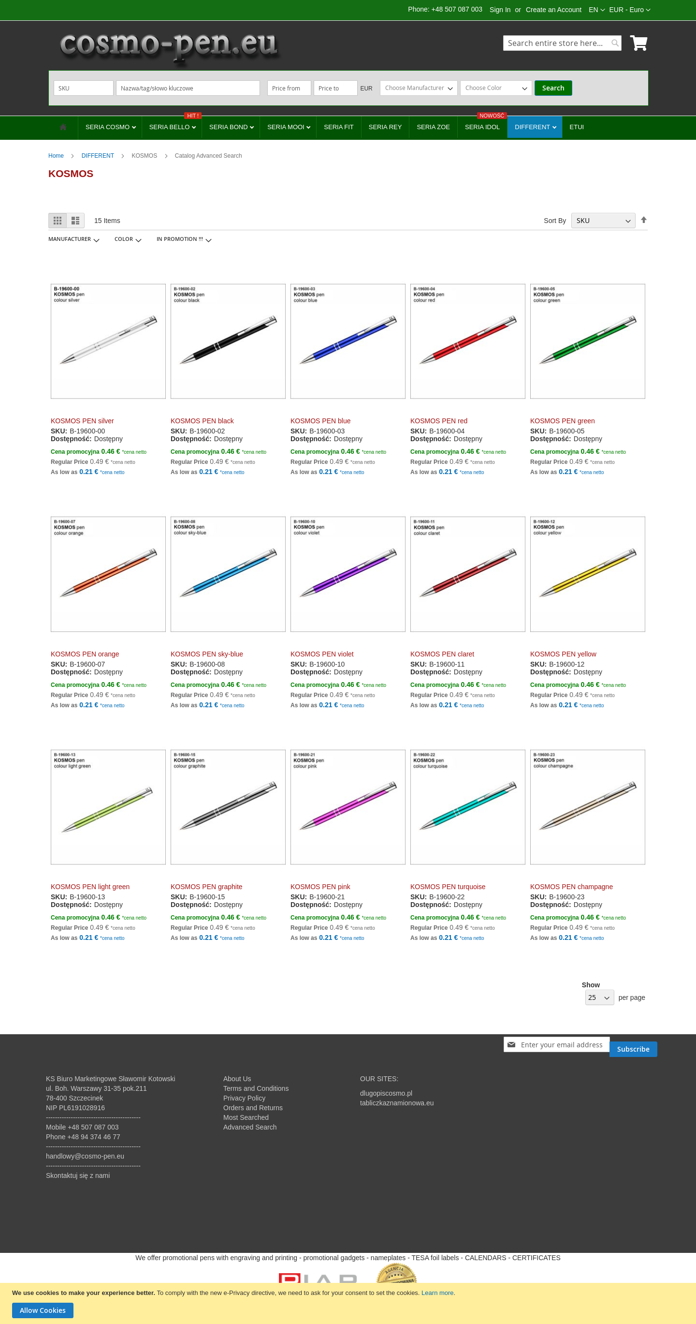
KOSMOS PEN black (202, 421)
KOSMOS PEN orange (85, 654)
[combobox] (562, 43)
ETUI (577, 127)
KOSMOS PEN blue (320, 421)
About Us (237, 1079)
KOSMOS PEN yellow (563, 654)
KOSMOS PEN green (562, 421)
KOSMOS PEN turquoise (448, 887)
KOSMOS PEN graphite (207, 887)
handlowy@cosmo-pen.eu (85, 1156)
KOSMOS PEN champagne (571, 887)
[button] (630, 10)
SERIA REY (385, 127)
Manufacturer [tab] (69, 238)
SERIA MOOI (286, 127)
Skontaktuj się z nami (78, 1175)
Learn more (437, 1292)
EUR (366, 88)
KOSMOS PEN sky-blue (207, 654)
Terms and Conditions (256, 1088)
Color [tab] (124, 238)
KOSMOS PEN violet (322, 654)
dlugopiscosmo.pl (386, 1093)
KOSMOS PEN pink (320, 887)
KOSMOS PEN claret (442, 654)
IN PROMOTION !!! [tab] (180, 238)
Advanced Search (250, 1127)
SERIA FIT (338, 127)
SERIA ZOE (433, 127)
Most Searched (246, 1117)
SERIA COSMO (108, 127)
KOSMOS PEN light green (90, 887)
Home (56, 155)
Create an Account (553, 10)
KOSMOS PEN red (438, 421)
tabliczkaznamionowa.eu (397, 1103)
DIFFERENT (533, 127)
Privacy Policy (244, 1098)
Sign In (500, 10)
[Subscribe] (633, 1044)
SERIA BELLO (175, 123)
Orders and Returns (253, 1108)
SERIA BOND (229, 127)
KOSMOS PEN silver (82, 421)
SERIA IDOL (486, 123)
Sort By (555, 220)
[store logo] (169, 50)
